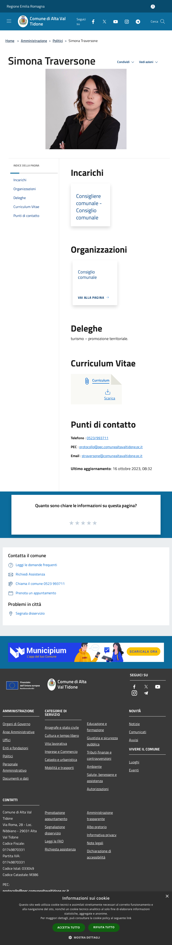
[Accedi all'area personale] (153, 6)
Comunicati (137, 732)
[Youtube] (113, 21)
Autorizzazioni (98, 789)
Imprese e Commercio (61, 751)
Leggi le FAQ (54, 841)
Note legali (95, 843)
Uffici (7, 740)
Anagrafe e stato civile (62, 727)
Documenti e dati (16, 778)
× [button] (167, 896)
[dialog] (86, 918)
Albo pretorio (97, 827)
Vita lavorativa (56, 743)
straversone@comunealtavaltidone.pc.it (112, 455)
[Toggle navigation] (9, 21)
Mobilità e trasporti (59, 767)
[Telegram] (136, 21)
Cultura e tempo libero (62, 735)
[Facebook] (91, 21)
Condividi (126, 62)
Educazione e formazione (97, 727)
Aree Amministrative (18, 732)
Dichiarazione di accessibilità (99, 854)
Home (9, 40)
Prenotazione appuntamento (56, 815)
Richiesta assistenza (60, 849)
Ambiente (94, 766)
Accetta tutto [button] (69, 927)
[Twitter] (102, 21)
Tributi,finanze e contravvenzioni (99, 755)
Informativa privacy (101, 835)
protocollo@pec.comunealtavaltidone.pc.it (111, 446)
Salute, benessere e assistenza (102, 777)
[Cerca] (162, 21)
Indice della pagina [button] (26, 165)
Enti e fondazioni (15, 748)
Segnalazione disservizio (55, 830)
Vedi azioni (149, 62)
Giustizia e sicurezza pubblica (102, 741)
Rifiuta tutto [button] (104, 927)
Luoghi (134, 762)
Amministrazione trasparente (100, 815)
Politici (58, 40)
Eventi (134, 770)
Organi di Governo (16, 724)
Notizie (134, 724)
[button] (86, 937)
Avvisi (133, 740)
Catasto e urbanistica (61, 759)
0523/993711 (97, 438)
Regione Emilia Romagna (26, 6)
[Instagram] (124, 21)
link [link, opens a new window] (129, 918)
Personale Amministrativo (14, 767)
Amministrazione (34, 40)
